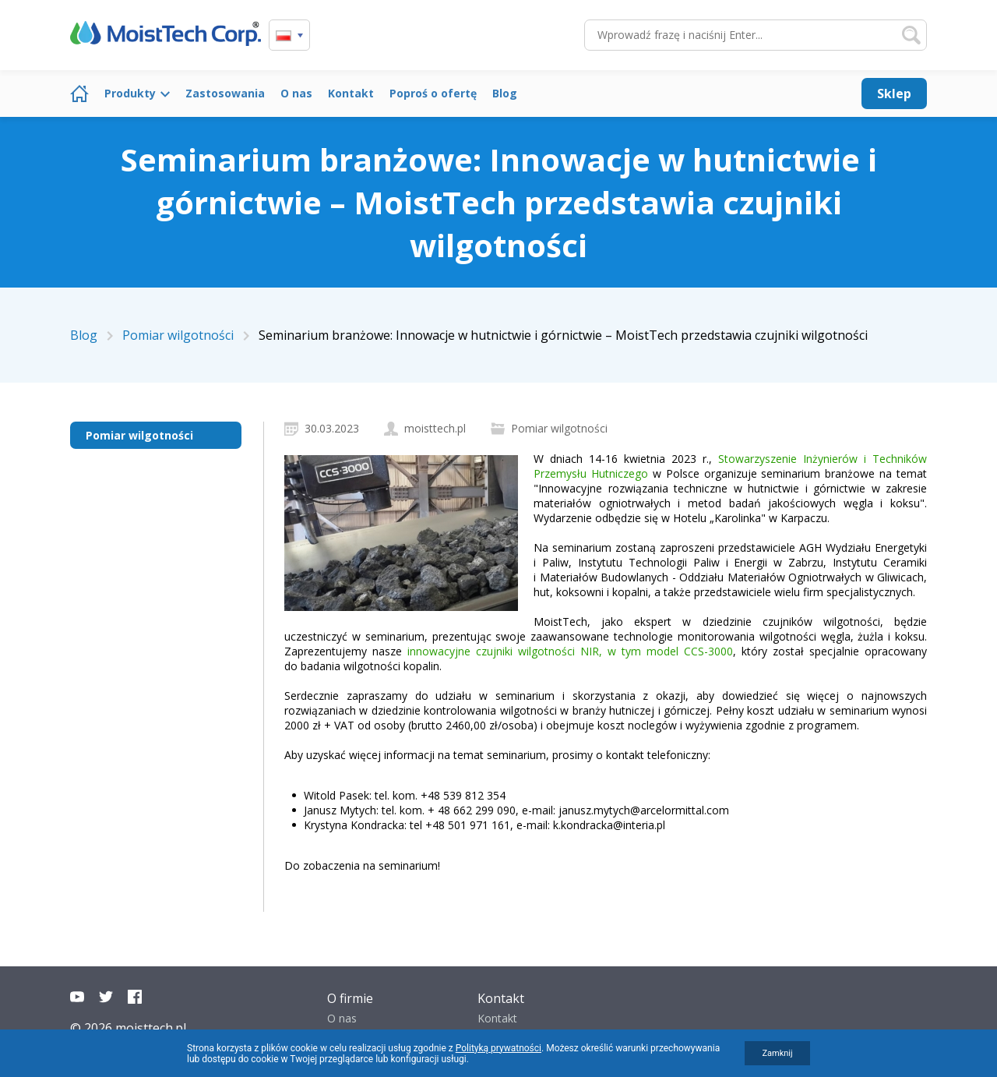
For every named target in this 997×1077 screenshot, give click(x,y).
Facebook (135, 997)
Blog (504, 93)
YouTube (77, 997)
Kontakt (351, 93)
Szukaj (911, 35)
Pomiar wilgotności (139, 435)
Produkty (130, 93)
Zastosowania (225, 93)
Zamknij (777, 1053)
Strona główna (79, 93)
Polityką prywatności (498, 1048)
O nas (296, 93)
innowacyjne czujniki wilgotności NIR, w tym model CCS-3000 (570, 651)
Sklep (894, 93)
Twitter (106, 997)
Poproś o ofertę (433, 93)
